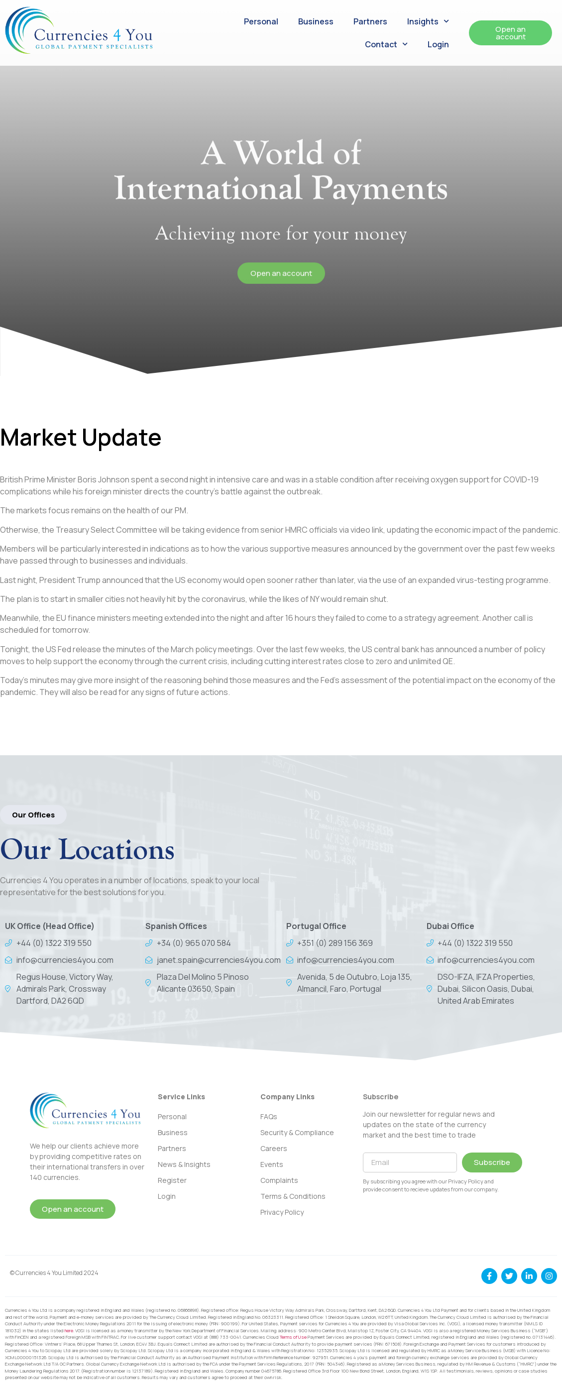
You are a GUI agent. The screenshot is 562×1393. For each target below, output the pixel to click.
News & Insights (184, 1164)
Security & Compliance (297, 1132)
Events (271, 1164)
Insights (428, 21)
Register (172, 1180)
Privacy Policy (282, 1212)
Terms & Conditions (293, 1196)
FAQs (268, 1116)
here (69, 1330)
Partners (370, 21)
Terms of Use (293, 1337)
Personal (261, 21)
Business (316, 21)
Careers (273, 1148)
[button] (33, 814)
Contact (386, 44)
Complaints (279, 1180)
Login (438, 44)
